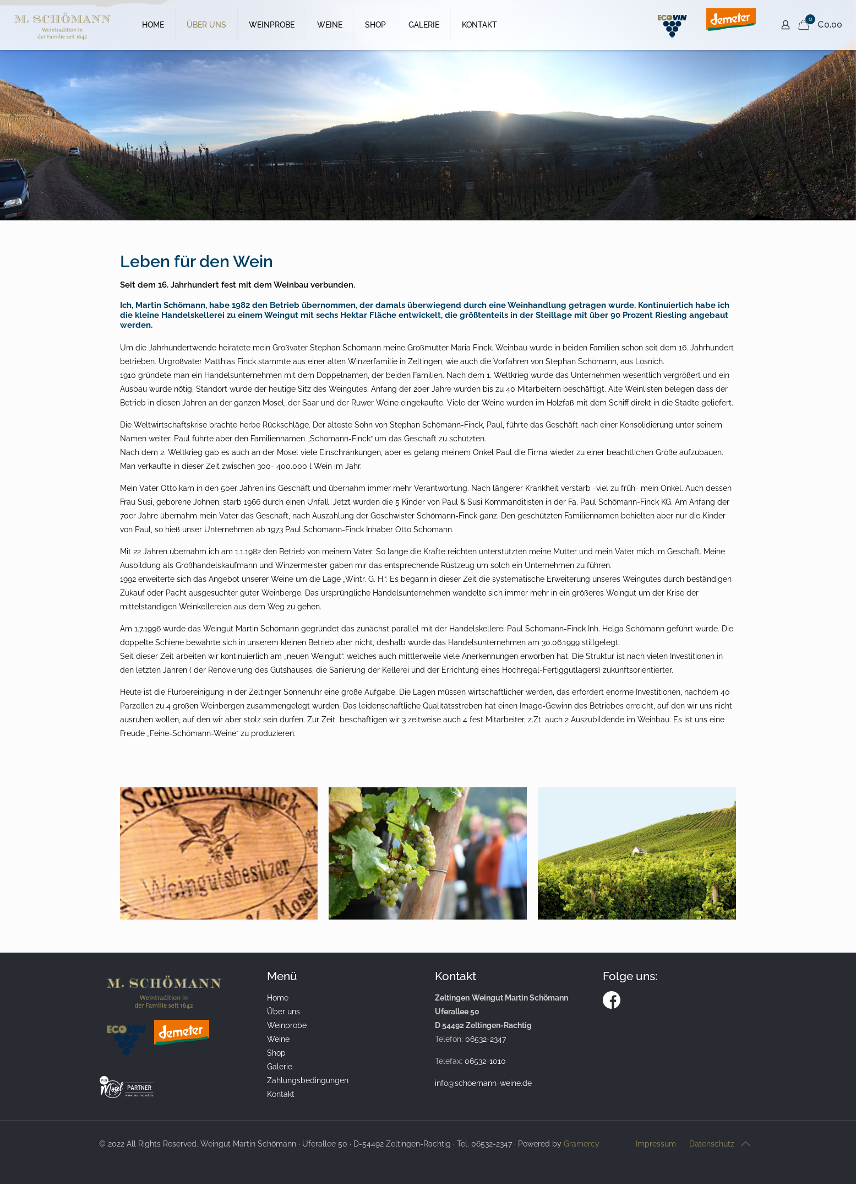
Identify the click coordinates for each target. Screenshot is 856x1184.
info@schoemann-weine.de (483, 1083)
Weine (278, 1039)
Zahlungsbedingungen (307, 1080)
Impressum (656, 1143)
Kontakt (281, 1094)
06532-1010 (485, 1061)
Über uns (283, 1011)
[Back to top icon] (745, 1143)
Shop (276, 1052)
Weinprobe (287, 1025)
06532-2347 (485, 1039)
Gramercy (581, 1143)
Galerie (279, 1066)
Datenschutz (711, 1143)
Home (277, 997)
